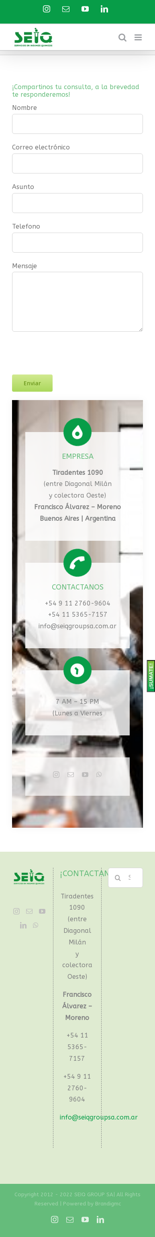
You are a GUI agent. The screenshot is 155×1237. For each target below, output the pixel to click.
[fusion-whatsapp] (99, 774)
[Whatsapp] (36, 925)
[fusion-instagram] (56, 774)
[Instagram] (16, 911)
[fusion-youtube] (85, 774)
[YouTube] (42, 911)
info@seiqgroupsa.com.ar (77, 626)
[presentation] (73, 347)
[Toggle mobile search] (122, 37)
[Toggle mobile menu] (139, 37)
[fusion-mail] (70, 774)
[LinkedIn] (23, 925)
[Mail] (29, 911)
